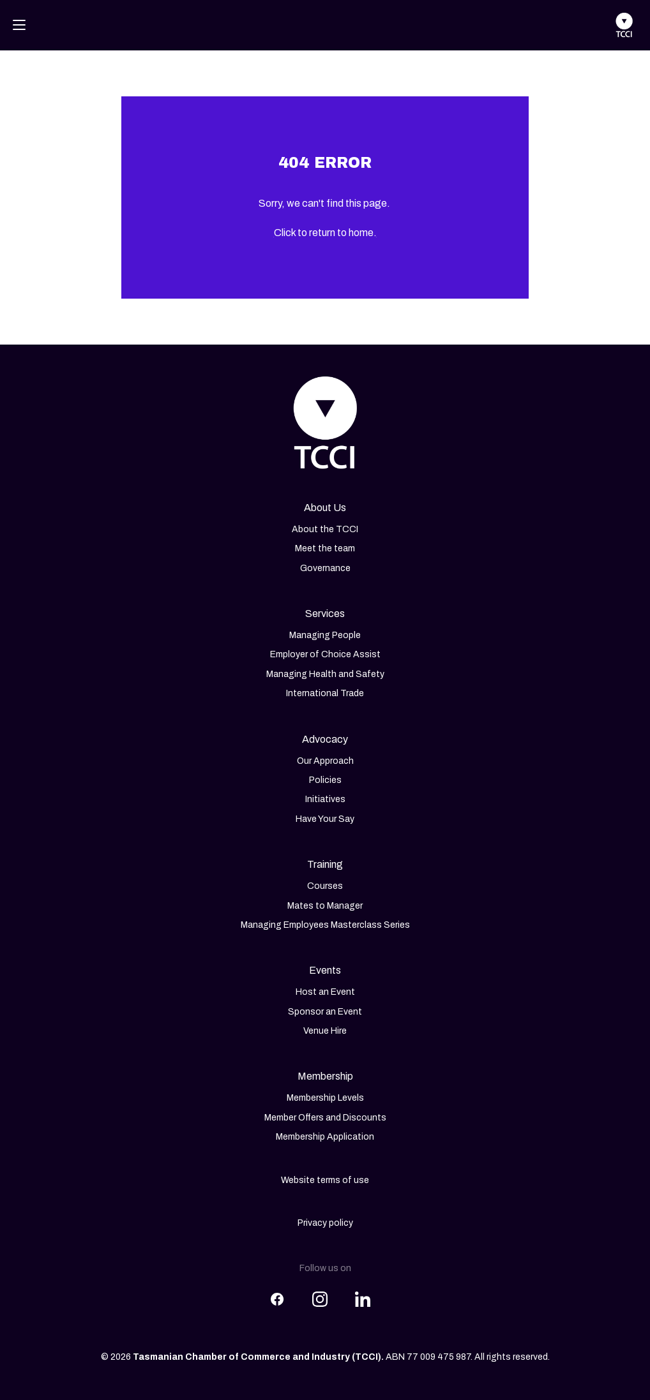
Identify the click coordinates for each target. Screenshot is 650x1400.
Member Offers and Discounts (325, 1117)
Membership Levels (325, 1098)
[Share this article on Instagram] (320, 1291)
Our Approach (325, 761)
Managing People (325, 635)
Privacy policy (325, 1223)
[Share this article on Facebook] (277, 1291)
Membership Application (325, 1137)
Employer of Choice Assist (325, 654)
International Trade (325, 693)
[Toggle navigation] (19, 25)
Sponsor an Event (325, 1011)
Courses (325, 886)
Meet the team (325, 548)
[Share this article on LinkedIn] (362, 1291)
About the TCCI (325, 529)
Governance (325, 568)
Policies (325, 780)
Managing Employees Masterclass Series (325, 925)
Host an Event (325, 992)
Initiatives (325, 799)
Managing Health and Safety (325, 674)
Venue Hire (325, 1031)
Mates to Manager (325, 906)
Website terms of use (325, 1180)
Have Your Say (325, 819)
